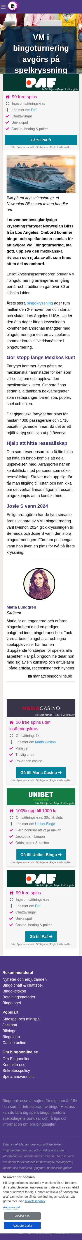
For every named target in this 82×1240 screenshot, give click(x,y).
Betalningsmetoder (18, 997)
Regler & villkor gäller (68, 89)
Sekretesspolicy (16, 1070)
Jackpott (9, 1025)
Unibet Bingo (45, 824)
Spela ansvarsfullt (17, 1076)
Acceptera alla (22, 1225)
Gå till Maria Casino (40, 772)
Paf (33, 110)
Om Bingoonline (16, 1059)
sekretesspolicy (34, 1201)
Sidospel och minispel (21, 1019)
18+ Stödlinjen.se (48, 89)
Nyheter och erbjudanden (24, 979)
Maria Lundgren (21, 607)
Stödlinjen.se (42, 147)
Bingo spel (11, 1003)
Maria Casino (45, 742)
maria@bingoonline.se (52, 676)
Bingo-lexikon (14, 991)
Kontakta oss (13, 1065)
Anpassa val (11, 1207)
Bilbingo (9, 1031)
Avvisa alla (22, 1216)
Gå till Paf (41, 140)
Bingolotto (11, 1037)
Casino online (14, 1042)
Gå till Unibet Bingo (41, 855)
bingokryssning (40, 303)
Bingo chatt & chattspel (22, 985)
